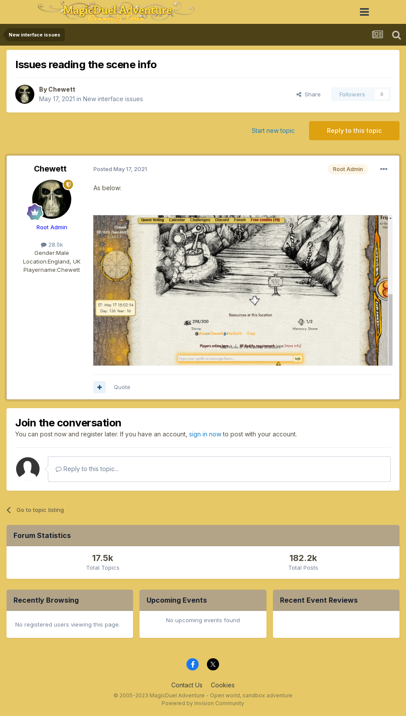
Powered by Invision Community (203, 703)
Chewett (61, 89)
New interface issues (113, 98)
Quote (122, 386)
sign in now (205, 434)
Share (308, 94)
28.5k (52, 244)
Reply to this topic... (87, 468)
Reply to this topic (354, 130)
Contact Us (187, 685)
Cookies (223, 685)
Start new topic (273, 130)
